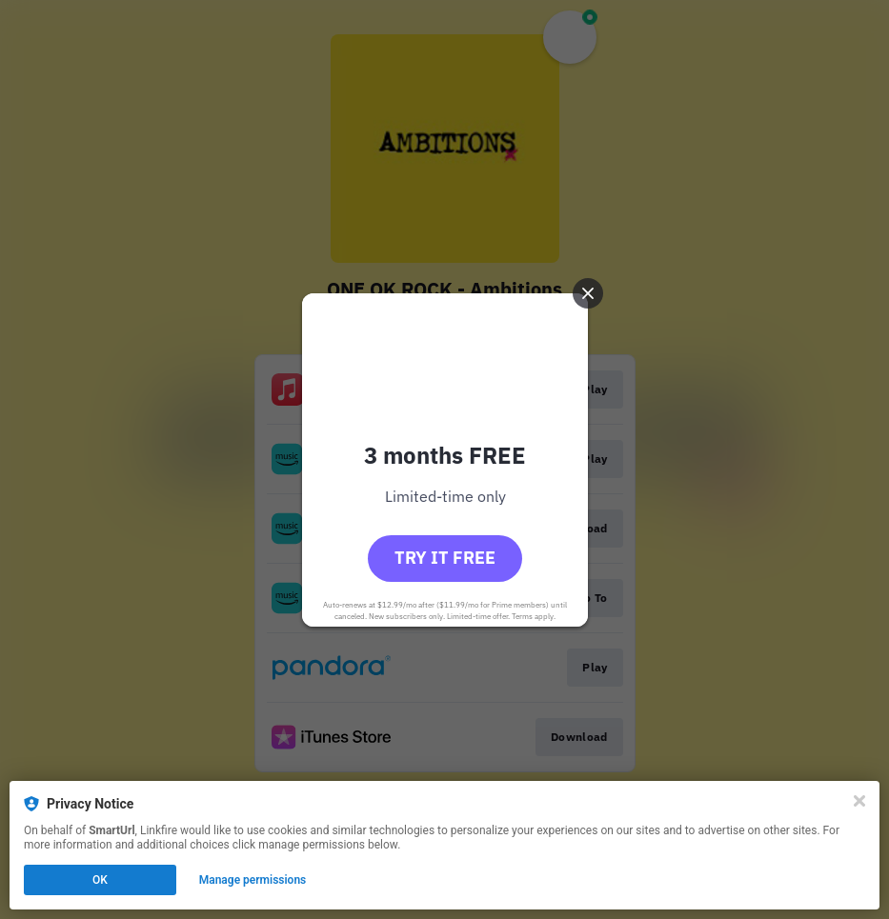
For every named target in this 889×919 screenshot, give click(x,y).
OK (100, 880)
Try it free (444, 558)
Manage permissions (253, 880)
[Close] (859, 801)
